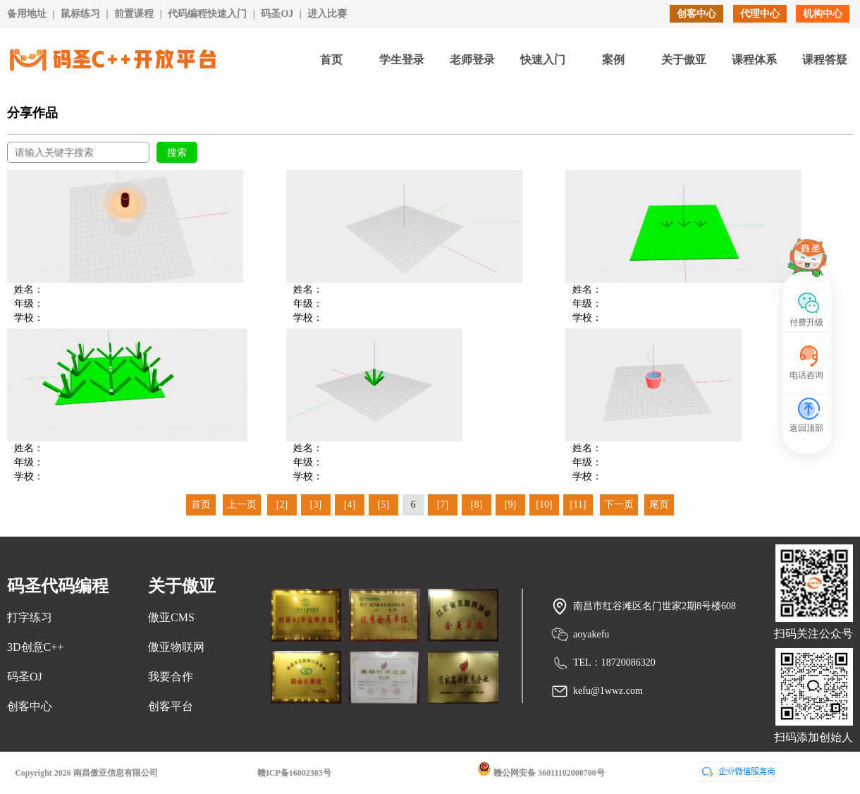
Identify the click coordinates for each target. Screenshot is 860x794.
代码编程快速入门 (207, 13)
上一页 (242, 504)
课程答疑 (824, 60)
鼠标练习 (80, 13)
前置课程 (134, 13)
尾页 (659, 504)
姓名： (29, 289)
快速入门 (542, 60)
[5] (383, 504)
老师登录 (472, 60)
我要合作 (170, 677)
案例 (613, 60)
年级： (29, 303)
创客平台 (170, 706)
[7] (442, 504)
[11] (578, 504)
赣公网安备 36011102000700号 (541, 770)
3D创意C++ (35, 647)
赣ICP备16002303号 (294, 773)
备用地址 (27, 13)
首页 (331, 60)
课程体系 (754, 60)
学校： (29, 317)
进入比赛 (327, 13)
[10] (544, 504)
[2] (282, 504)
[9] (510, 504)
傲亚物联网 (176, 647)
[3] (315, 504)
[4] (349, 504)
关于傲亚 (683, 60)
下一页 (619, 504)
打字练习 (29, 617)
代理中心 (760, 13)
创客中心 (696, 13)
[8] (476, 504)
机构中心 (822, 13)
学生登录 (401, 60)
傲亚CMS (171, 617)
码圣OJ (277, 13)
